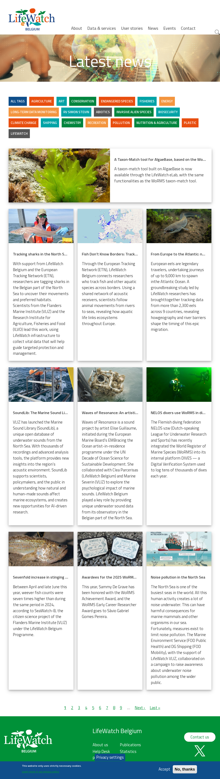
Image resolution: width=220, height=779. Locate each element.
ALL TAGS (18, 101)
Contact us (200, 737)
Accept (164, 769)
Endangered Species (117, 101)
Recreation (97, 122)
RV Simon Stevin (76, 111)
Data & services (101, 28)
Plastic (190, 122)
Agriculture (41, 101)
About (76, 28)
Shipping (50, 122)
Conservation (82, 101)
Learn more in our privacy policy (40, 772)
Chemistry (72, 122)
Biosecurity (168, 111)
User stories (132, 28)
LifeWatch (19, 133)
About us (100, 745)
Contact (188, 28)
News (153, 28)
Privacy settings (110, 757)
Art (62, 101)
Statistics (128, 751)
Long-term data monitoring (34, 111)
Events (169, 28)
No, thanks (185, 769)
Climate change (23, 122)
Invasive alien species (133, 111)
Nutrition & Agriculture (156, 122)
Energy (167, 101)
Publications (130, 745)
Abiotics (103, 111)
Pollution (121, 122)
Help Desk (101, 751)
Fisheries (147, 101)
